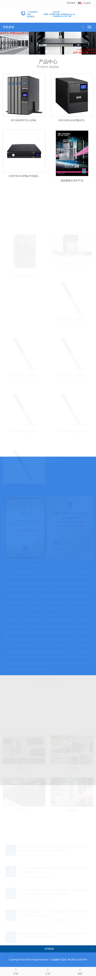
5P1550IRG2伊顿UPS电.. (71, 262)
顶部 (80, 971)
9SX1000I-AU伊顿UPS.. (72, 120)
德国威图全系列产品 (72, 180)
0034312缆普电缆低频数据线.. (24, 429)
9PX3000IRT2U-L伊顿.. (24, 120)
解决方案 (24, 766)
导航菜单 (8, 27)
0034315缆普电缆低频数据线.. (24, 374)
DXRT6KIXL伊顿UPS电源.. (24, 176)
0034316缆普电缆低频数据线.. (72, 318)
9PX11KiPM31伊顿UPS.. (24, 274)
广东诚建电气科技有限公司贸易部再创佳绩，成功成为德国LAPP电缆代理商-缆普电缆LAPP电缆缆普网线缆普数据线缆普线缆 (54, 957)
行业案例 (72, 766)
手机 (16, 971)
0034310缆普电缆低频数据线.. (72, 429)
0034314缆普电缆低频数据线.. (72, 374)
